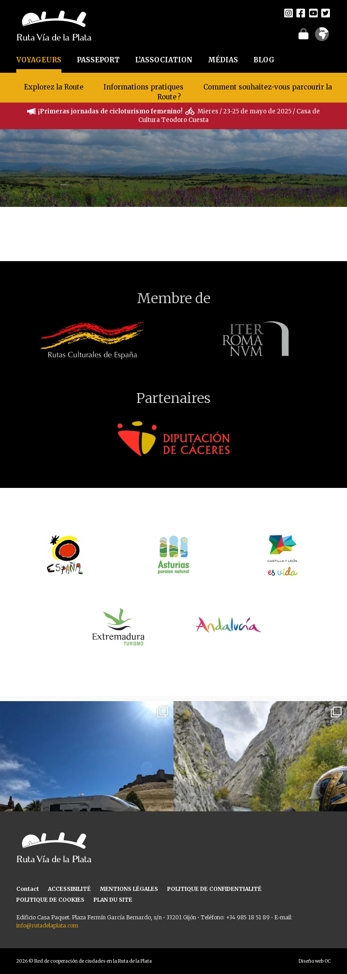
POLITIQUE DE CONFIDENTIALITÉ (214, 888)
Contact (27, 888)
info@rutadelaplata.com (47, 925)
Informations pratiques (144, 87)
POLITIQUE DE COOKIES (50, 899)
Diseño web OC (315, 961)
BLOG (264, 60)
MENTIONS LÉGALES (129, 888)
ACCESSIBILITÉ (69, 888)
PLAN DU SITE (113, 899)
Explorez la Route (54, 87)
